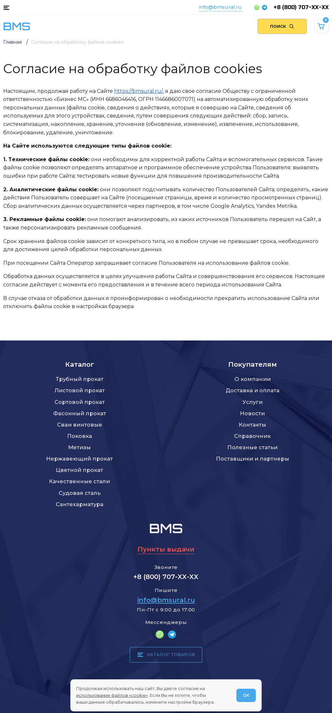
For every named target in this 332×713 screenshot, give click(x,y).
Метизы (79, 447)
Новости (252, 413)
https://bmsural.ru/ (138, 91)
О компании (252, 379)
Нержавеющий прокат (79, 458)
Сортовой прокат (79, 402)
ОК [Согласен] (246, 695)
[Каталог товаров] (6, 7)
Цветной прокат (79, 470)
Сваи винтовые (79, 424)
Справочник (252, 436)
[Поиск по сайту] (282, 26)
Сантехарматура (79, 504)
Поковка (79, 436)
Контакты (252, 424)
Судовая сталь (80, 493)
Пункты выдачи (165, 549)
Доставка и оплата (252, 390)
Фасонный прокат (79, 413)
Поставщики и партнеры (252, 458)
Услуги (253, 402)
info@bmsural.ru (220, 7)
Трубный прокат (79, 379)
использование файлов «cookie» (112, 695)
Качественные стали (79, 481)
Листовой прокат (79, 390)
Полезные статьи (252, 447)
